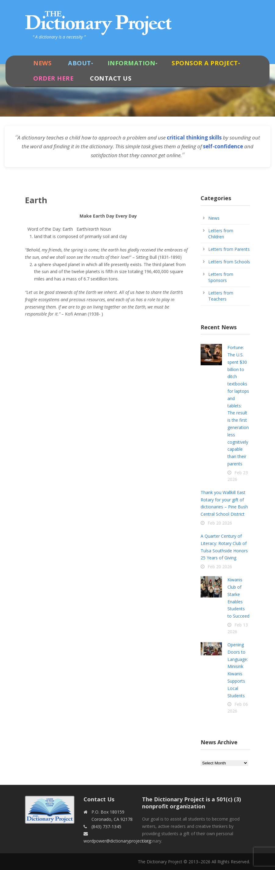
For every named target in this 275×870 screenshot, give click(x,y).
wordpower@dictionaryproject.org (117, 841)
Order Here (53, 78)
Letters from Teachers (220, 296)
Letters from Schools (229, 262)
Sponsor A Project (205, 63)
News (42, 63)
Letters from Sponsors (220, 277)
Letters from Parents (229, 249)
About (79, 63)
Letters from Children (220, 234)
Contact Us (110, 78)
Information (131, 63)
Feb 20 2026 (220, 523)
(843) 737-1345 (106, 826)
